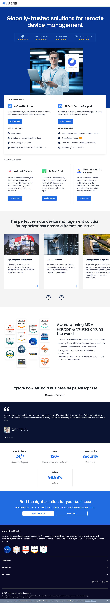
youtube (107, 582)
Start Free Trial (38, 513)
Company (55, 560)
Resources (55, 567)
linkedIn (93, 582)
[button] (48, 297)
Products (55, 574)
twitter (98, 582)
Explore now (15, 121)
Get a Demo (72, 513)
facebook (102, 582)
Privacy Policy (90, 601)
